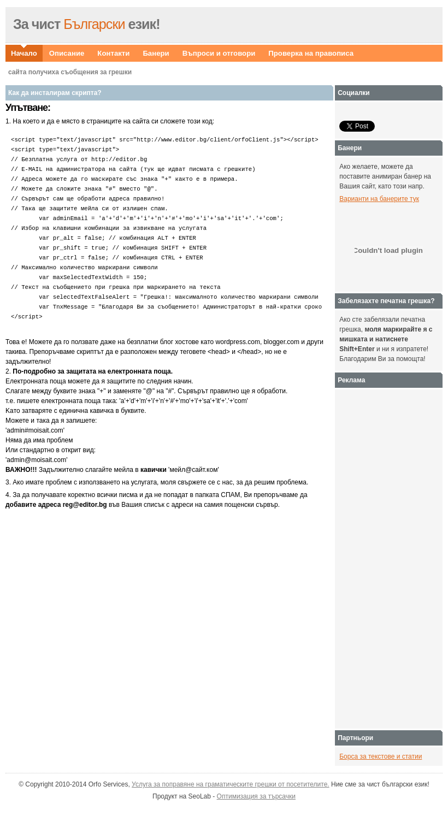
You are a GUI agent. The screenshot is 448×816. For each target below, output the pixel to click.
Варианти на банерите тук (379, 199)
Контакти (113, 53)
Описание (67, 53)
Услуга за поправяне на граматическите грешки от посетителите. (230, 784)
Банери (156, 53)
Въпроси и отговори (219, 53)
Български (85, 24)
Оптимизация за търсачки (256, 796)
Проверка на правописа (310, 53)
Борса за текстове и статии (380, 756)
